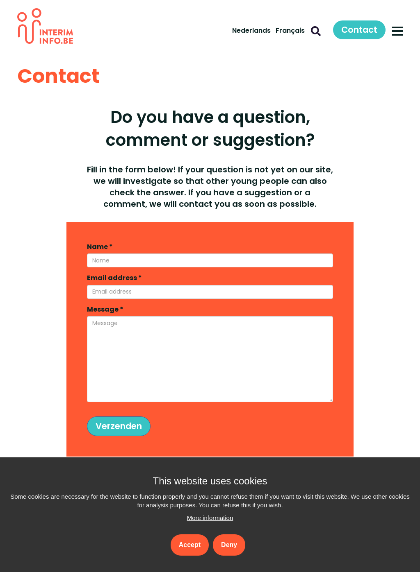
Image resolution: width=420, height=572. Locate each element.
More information (210, 517)
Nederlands (251, 30)
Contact (359, 30)
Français (290, 30)
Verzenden (119, 426)
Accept (190, 544)
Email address (114, 278)
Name (100, 246)
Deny (229, 544)
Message (105, 309)
